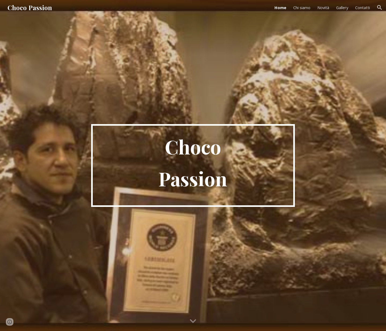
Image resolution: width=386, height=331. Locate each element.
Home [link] (280, 7)
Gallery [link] (342, 7)
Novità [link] (323, 7)
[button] (379, 7)
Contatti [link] (362, 7)
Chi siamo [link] (301, 7)
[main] (193, 165)
